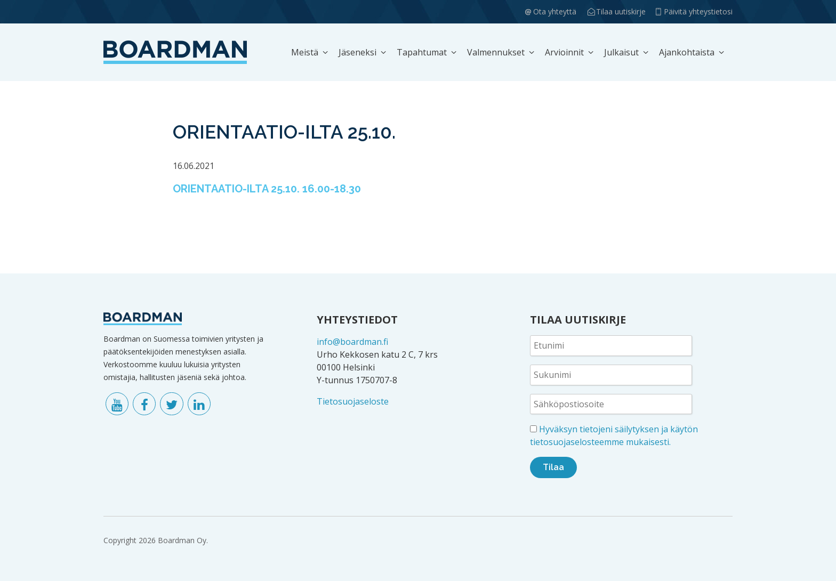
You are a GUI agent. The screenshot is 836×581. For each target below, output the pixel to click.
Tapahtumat (422, 52)
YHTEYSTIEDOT (357, 319)
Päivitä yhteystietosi (698, 11)
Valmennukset (496, 52)
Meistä (304, 52)
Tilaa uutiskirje (621, 11)
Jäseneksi (357, 52)
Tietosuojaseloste (353, 401)
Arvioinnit (564, 52)
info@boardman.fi (352, 342)
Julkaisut (621, 52)
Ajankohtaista (686, 52)
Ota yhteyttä (554, 11)
